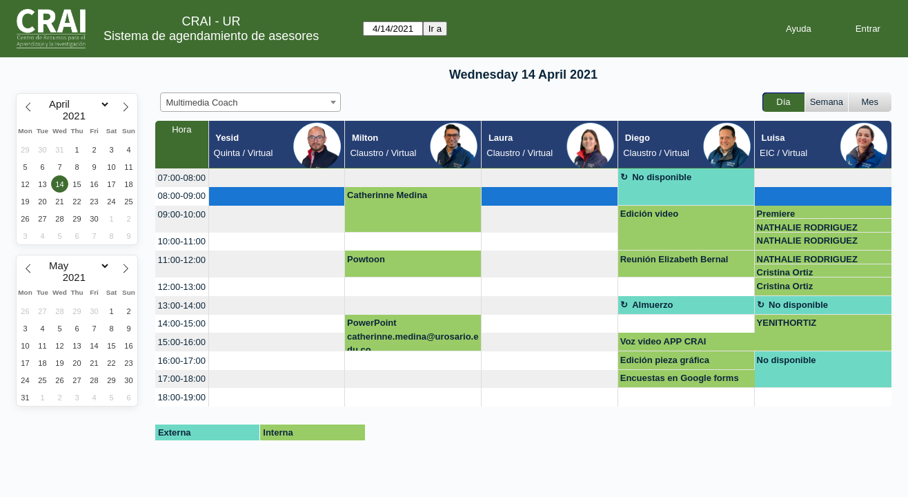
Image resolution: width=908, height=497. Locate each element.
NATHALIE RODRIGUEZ (807, 227)
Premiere (776, 213)
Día (783, 102)
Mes (870, 102)
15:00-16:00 (182, 342)
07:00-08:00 (182, 178)
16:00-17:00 (182, 360)
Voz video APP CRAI (663, 341)
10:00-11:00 (182, 241)
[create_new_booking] (277, 177)
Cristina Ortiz (785, 272)
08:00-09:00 (182, 196)
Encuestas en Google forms (679, 378)
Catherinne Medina (387, 195)
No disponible (661, 177)
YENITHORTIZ (787, 323)
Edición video (649, 213)
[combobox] (250, 102)
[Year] (77, 115)
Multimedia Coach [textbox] (202, 102)
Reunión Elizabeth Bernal (674, 259)
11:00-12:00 (182, 260)
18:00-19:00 (182, 397)
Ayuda (798, 28)
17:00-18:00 (182, 378)
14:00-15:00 (182, 323)
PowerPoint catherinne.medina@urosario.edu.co (412, 334)
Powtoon (366, 259)
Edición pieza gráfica (664, 360)
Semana (826, 102)
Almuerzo (652, 305)
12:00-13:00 (182, 287)
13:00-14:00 (182, 305)
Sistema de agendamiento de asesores (211, 36)
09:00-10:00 (182, 214)
